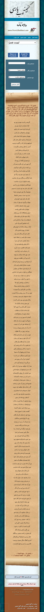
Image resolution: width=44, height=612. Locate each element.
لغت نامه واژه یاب (32, 608)
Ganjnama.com (28, 589)
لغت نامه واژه (21, 608)
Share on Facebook (13, 55)
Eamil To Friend (24, 55)
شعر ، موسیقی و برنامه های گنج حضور (26, 606)
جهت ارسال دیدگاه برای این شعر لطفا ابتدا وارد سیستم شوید (22, 584)
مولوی (29, 37)
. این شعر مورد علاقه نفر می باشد (22, 577)
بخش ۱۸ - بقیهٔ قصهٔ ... (23, 553)
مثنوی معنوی (23, 37)
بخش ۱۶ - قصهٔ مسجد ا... (21, 555)
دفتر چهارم (16, 37)
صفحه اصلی (35, 37)
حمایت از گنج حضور (31, 604)
